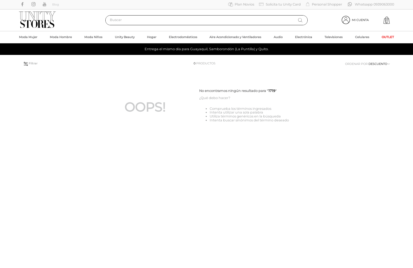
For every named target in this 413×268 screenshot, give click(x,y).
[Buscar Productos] (300, 20)
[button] (81, 63)
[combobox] (206, 20)
